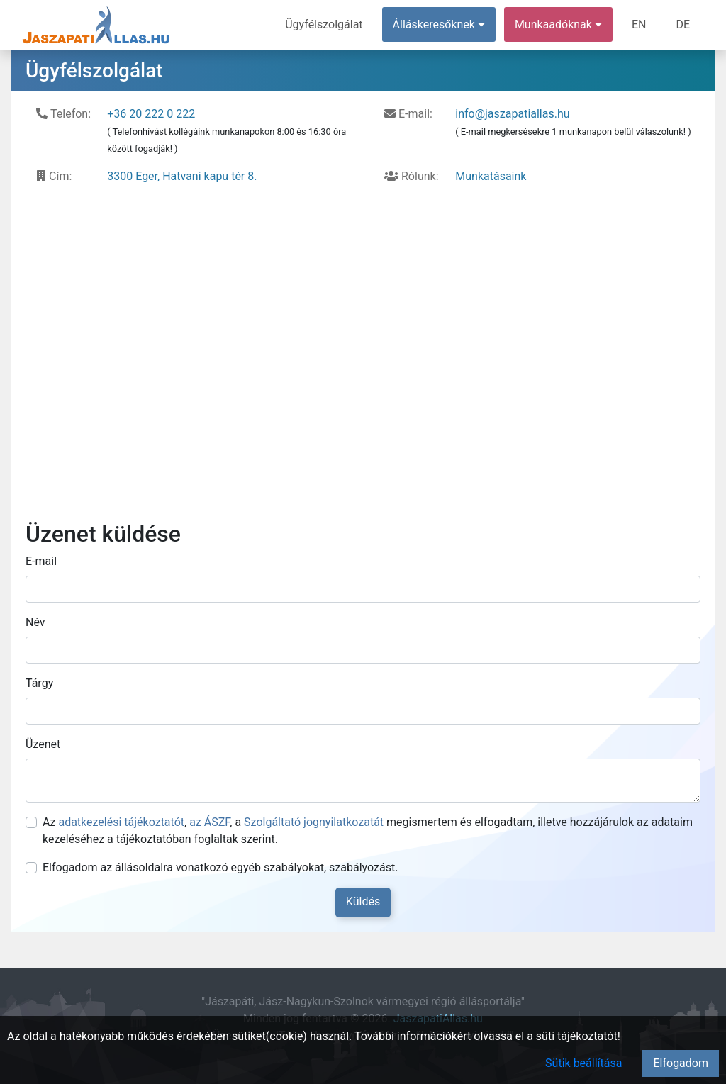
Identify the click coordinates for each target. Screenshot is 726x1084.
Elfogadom (680, 1063)
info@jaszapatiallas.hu (512, 114)
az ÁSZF (209, 822)
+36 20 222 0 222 (151, 114)
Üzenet (43, 744)
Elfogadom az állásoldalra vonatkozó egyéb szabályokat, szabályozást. (220, 867)
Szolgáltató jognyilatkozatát (314, 822)
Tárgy (39, 683)
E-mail (41, 561)
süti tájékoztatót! (578, 1036)
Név (35, 622)
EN (639, 24)
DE (683, 24)
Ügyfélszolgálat (323, 24)
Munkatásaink (490, 176)
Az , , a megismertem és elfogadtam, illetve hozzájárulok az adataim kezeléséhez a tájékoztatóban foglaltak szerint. (368, 830)
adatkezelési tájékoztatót (121, 822)
